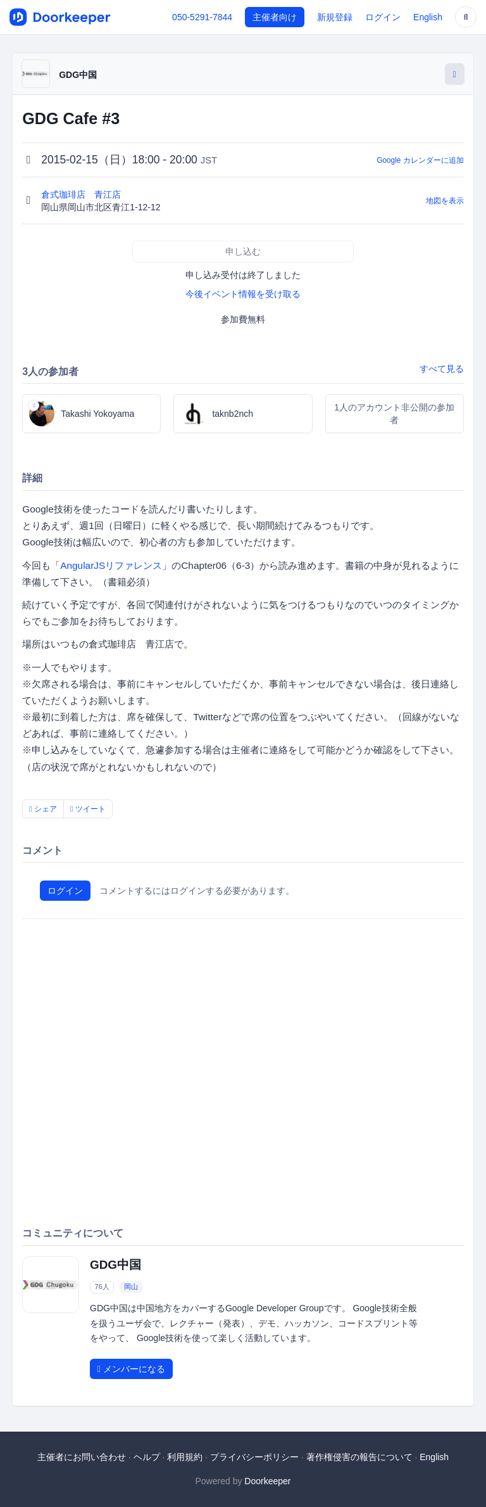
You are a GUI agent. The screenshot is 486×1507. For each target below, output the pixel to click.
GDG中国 (78, 75)
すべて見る (442, 369)
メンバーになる (131, 1369)
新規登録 (334, 17)
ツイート (88, 808)
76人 (102, 1286)
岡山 (131, 1286)
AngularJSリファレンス (111, 565)
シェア (43, 808)
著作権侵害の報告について (359, 1457)
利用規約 (184, 1457)
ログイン (383, 17)
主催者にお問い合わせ (81, 1457)
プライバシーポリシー (254, 1457)
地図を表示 (445, 200)
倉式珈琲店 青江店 (82, 194)
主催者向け (274, 17)
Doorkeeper (267, 1481)
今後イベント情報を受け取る (243, 294)
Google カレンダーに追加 (420, 160)
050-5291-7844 (202, 17)
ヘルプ (147, 1457)
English (427, 17)
